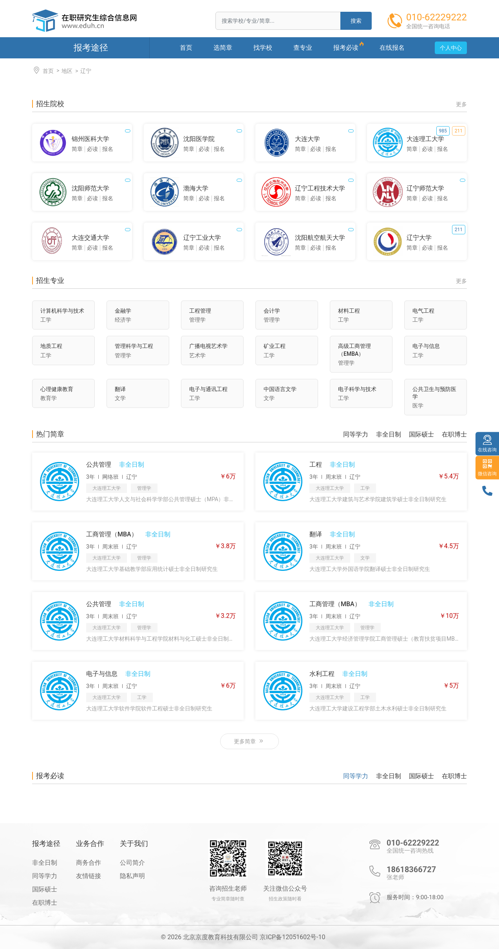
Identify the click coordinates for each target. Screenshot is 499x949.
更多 (461, 104)
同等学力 (355, 434)
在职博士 (454, 434)
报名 (107, 149)
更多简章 (249, 741)
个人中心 (451, 48)
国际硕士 (421, 434)
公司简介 (132, 862)
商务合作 (88, 862)
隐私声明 (132, 876)
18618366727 (411, 869)
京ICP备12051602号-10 (292, 937)
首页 (43, 70)
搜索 (356, 21)
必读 (92, 149)
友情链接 (88, 876)
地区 (66, 71)
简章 (77, 149)
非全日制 (388, 434)
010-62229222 (413, 843)
